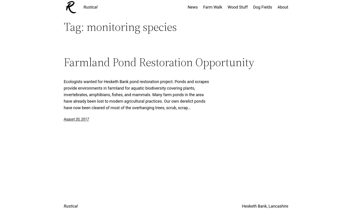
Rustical (90, 7)
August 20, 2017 (76, 119)
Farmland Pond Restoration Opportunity (159, 62)
